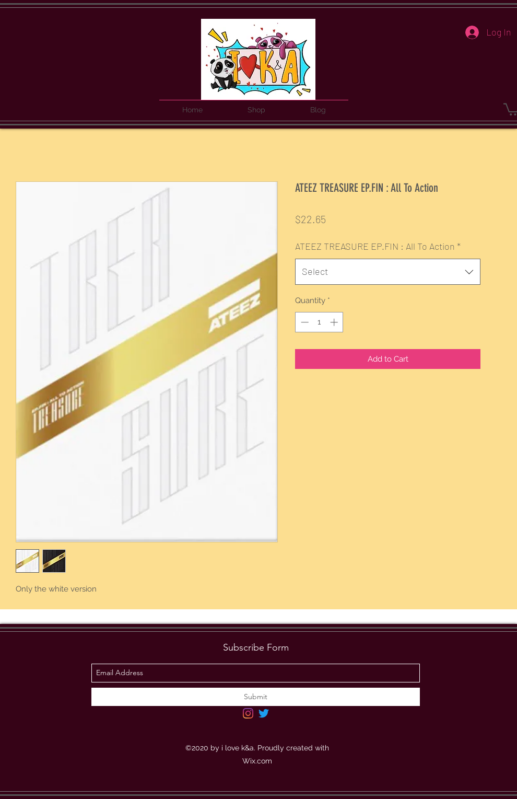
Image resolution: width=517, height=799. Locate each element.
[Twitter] (263, 713)
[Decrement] (304, 322)
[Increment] (335, 322)
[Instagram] (248, 713)
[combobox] (387, 272)
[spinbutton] (319, 322)
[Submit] (255, 697)
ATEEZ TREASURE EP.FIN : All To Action (378, 246)
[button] (256, 105)
